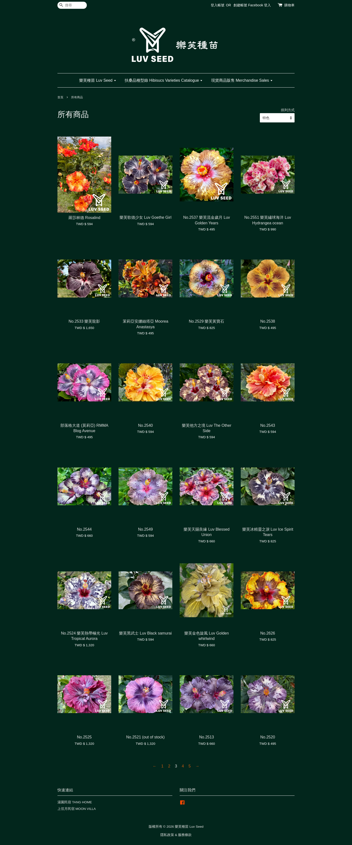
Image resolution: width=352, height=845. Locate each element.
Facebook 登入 (259, 5)
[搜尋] (72, 5)
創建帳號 (240, 5)
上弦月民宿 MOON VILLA (76, 809)
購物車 (289, 5)
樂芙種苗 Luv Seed (97, 80)
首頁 (60, 97)
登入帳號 (217, 5)
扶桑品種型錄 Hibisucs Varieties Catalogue (164, 80)
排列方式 (288, 110)
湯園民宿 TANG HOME (74, 802)
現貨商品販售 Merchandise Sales (242, 80)
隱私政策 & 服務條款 (176, 835)
